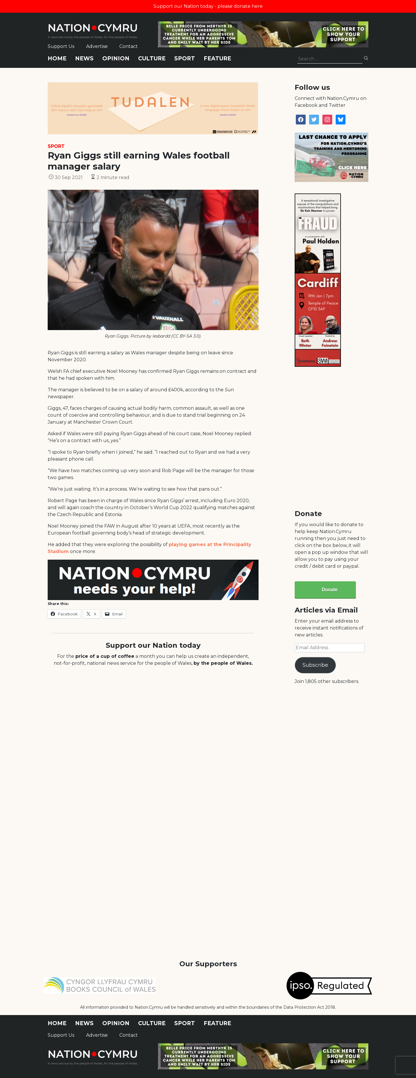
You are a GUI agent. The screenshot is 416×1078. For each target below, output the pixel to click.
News (84, 58)
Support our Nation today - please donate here (208, 6)
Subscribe (315, 665)
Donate (329, 589)
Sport (184, 58)
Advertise (97, 46)
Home (57, 58)
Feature (217, 58)
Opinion (115, 58)
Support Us (61, 46)
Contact (128, 46)
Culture (152, 58)
